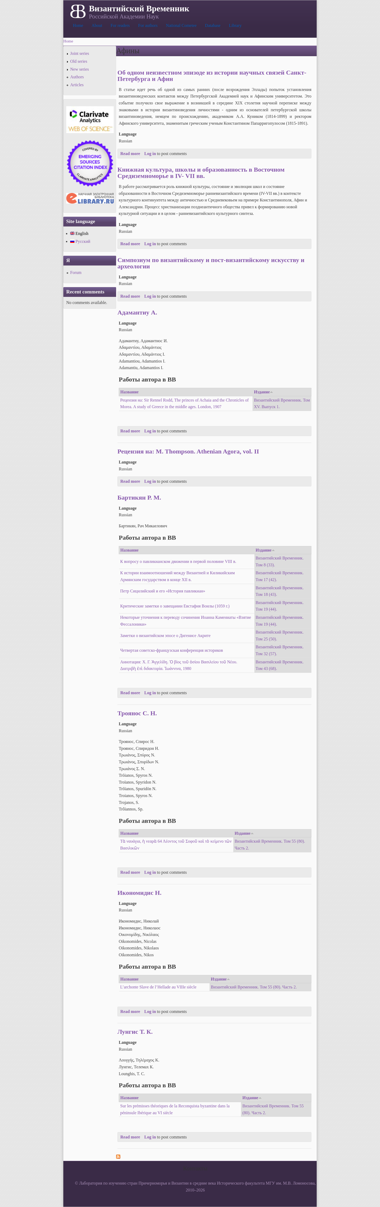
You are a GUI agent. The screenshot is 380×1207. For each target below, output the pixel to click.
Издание (263, 392)
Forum (76, 272)
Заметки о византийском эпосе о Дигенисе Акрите (165, 635)
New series (79, 69)
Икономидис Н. (139, 892)
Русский (80, 241)
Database (213, 25)
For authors (148, 25)
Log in (150, 153)
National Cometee (181, 25)
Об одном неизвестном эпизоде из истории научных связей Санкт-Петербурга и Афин (211, 75)
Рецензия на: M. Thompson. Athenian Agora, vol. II (188, 451)
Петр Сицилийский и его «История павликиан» (162, 591)
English (79, 233)
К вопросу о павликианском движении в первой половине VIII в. (178, 561)
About (97, 25)
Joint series (79, 53)
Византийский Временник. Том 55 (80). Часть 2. (254, 987)
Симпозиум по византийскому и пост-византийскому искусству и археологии (211, 263)
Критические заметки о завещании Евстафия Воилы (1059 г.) (175, 606)
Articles (77, 85)
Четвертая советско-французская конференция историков (171, 650)
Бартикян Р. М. (139, 497)
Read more (130, 153)
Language (128, 134)
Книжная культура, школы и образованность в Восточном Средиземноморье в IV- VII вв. (200, 172)
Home (78, 25)
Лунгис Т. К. (135, 1031)
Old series (78, 61)
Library (235, 25)
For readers (120, 25)
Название (129, 392)
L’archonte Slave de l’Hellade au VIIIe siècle (158, 987)
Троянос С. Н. (137, 713)
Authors (77, 77)
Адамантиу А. (137, 312)
